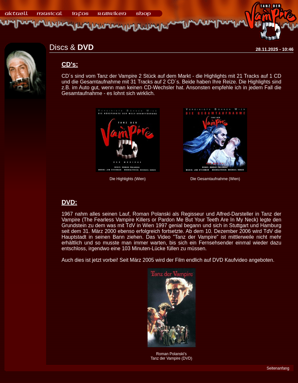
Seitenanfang (278, 368)
